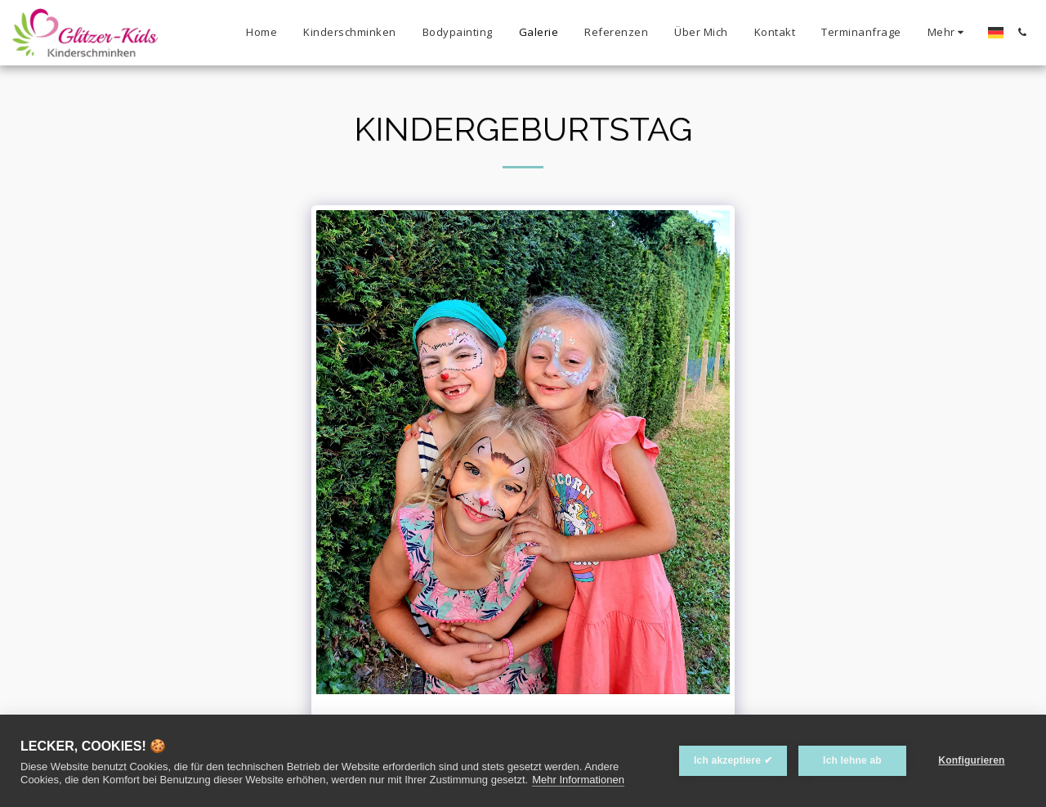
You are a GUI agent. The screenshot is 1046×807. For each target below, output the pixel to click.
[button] (1022, 32)
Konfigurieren (971, 760)
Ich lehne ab (852, 760)
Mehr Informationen (578, 779)
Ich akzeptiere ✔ (733, 760)
